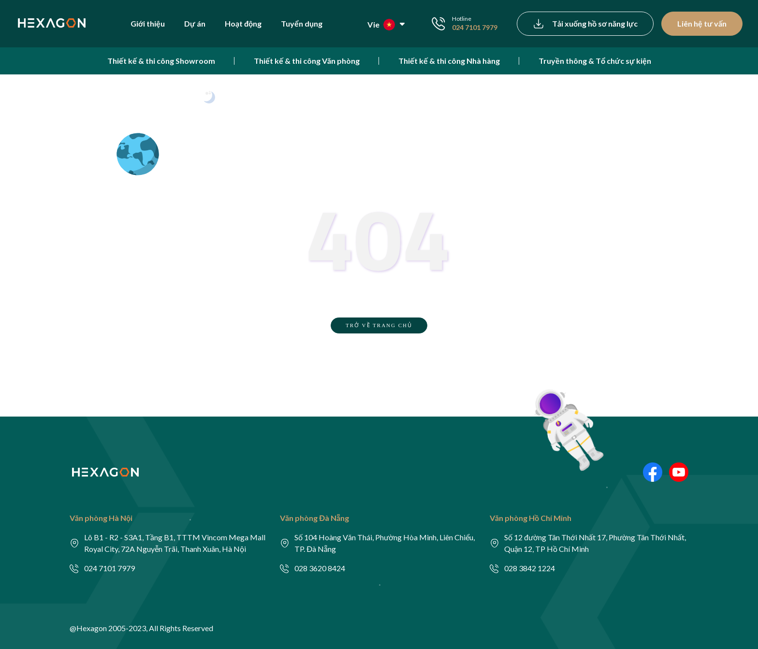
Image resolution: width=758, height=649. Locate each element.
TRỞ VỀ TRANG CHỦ (379, 325)
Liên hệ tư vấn (702, 23)
